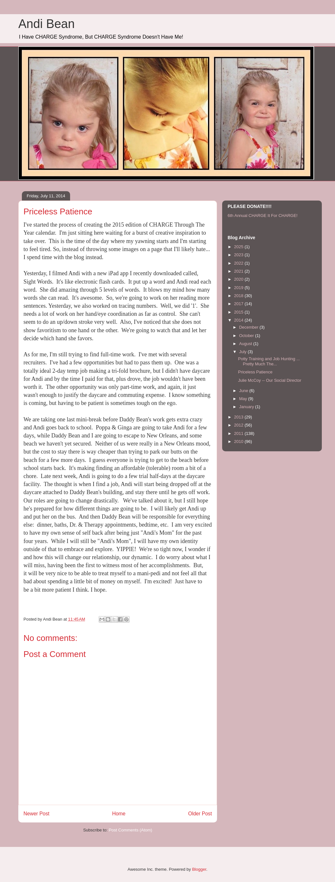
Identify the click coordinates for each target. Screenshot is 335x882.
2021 (239, 271)
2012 (239, 425)
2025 (239, 246)
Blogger (199, 869)
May (243, 398)
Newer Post (36, 813)
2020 (239, 279)
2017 (239, 303)
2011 (239, 433)
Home (119, 813)
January (247, 406)
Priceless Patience (255, 372)
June (244, 390)
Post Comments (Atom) (130, 830)
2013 (239, 417)
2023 (239, 254)
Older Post (200, 813)
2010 (239, 441)
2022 (239, 263)
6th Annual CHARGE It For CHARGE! (262, 215)
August (246, 343)
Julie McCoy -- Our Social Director (269, 380)
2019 (239, 287)
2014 (239, 320)
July (243, 351)
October (247, 335)
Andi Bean (46, 24)
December (249, 327)
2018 (239, 295)
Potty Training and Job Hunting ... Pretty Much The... (269, 361)
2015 (239, 312)
